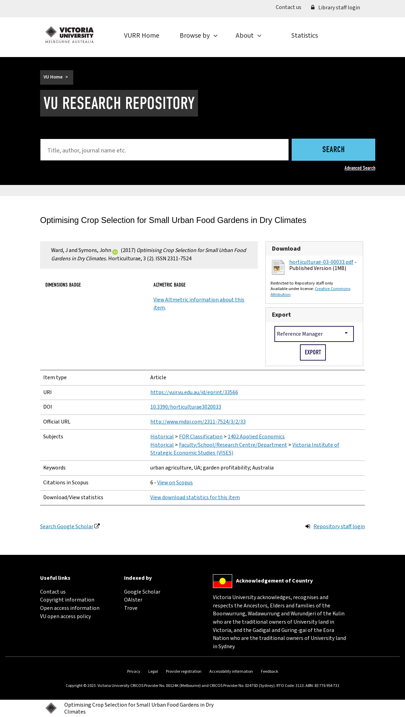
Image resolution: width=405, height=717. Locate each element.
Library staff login (335, 7)
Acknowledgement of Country (274, 581)
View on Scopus (175, 482)
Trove (131, 608)
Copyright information (67, 600)
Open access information (70, 608)
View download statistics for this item (195, 497)
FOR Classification (201, 436)
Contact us (291, 7)
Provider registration (183, 671)
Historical (162, 436)
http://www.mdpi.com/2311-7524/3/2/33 (198, 422)
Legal (153, 671)
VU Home (53, 77)
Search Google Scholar (66, 526)
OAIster (133, 600)
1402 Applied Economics (256, 436)
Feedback (269, 671)
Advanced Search (360, 168)
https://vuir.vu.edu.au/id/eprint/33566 (194, 392)
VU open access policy (65, 616)
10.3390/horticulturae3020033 (185, 407)
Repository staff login (339, 526)
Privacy (133, 671)
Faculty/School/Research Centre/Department (233, 445)
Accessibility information (231, 671)
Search (333, 150)
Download (286, 248)
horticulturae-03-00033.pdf (321, 262)
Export (281, 314)
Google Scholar (142, 592)
